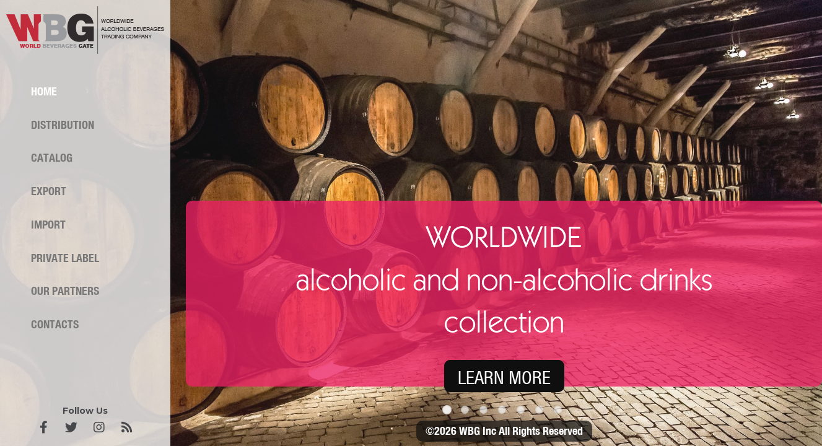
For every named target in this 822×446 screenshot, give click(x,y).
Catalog (51, 158)
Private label (65, 258)
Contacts (55, 324)
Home (44, 91)
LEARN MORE (504, 377)
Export (48, 191)
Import (48, 225)
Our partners (65, 291)
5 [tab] (523, 412)
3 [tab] (485, 412)
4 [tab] (504, 412)
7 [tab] (560, 412)
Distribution (62, 125)
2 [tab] (467, 412)
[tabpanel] (411, 223)
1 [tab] (448, 412)
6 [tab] (541, 412)
